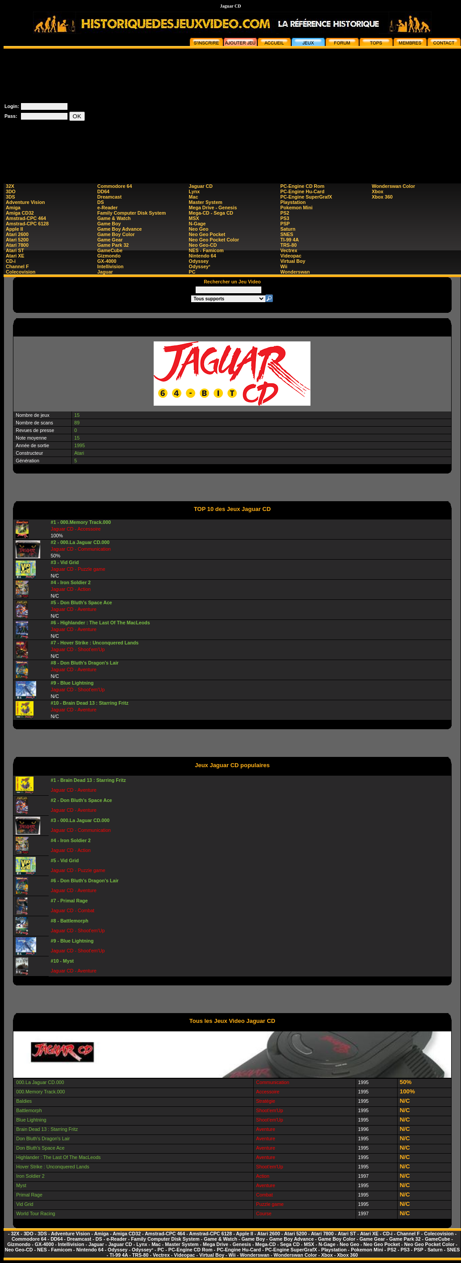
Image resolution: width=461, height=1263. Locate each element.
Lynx (194, 191)
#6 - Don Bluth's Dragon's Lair (85, 880)
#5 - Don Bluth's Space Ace (81, 602)
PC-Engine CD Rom (302, 186)
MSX (194, 218)
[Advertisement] (300, 111)
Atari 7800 (17, 245)
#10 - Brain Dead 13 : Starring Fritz (90, 703)
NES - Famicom (206, 250)
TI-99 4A (289, 239)
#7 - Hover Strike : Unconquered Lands (95, 642)
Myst (21, 1185)
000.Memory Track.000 (40, 1091)
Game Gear (110, 239)
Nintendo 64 (202, 255)
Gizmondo (109, 255)
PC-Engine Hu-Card (302, 191)
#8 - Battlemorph (69, 920)
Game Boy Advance (119, 229)
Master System (205, 202)
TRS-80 (288, 245)
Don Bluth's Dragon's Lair (43, 1138)
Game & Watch (114, 218)
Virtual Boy (292, 261)
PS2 (284, 213)
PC (192, 271)
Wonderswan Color (393, 186)
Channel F (17, 266)
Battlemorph (29, 1110)
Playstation (293, 202)
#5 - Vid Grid (65, 860)
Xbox (377, 191)
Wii (283, 266)
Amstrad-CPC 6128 (27, 223)
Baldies (24, 1101)
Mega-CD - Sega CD (211, 213)
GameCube (109, 250)
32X (10, 186)
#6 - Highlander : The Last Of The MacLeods (100, 622)
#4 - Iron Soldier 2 (71, 582)
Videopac (290, 255)
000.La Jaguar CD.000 (40, 1082)
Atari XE (15, 255)
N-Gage (197, 223)
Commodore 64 (114, 186)
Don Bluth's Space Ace (40, 1148)
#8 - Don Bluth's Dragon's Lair (85, 662)
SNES (286, 234)
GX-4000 (107, 261)
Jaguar (105, 271)
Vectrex (288, 250)
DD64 (103, 191)
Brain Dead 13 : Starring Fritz (47, 1129)
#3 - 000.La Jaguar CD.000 (80, 820)
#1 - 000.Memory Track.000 (81, 522)
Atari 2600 (17, 234)
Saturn (287, 229)
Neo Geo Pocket (207, 234)
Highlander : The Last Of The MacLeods (58, 1157)
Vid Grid (24, 1204)
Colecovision (20, 271)
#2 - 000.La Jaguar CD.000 (80, 542)
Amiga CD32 (20, 213)
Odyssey (199, 261)
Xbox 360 (382, 196)
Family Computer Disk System (131, 213)
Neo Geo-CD (203, 245)
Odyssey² (199, 266)
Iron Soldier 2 (30, 1176)
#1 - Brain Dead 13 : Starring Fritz (88, 780)
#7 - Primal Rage (69, 900)
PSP (284, 223)
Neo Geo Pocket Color (214, 239)
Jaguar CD (201, 186)
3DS (10, 196)
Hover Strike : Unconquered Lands (52, 1166)
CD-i (11, 261)
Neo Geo (199, 229)
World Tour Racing (35, 1213)
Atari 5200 (17, 239)
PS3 (284, 218)
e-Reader (107, 207)
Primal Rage (29, 1194)
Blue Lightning (31, 1119)
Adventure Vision (25, 202)
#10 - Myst (62, 961)
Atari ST (15, 250)
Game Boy (109, 223)
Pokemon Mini (296, 207)
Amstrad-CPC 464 (26, 218)
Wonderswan (295, 271)
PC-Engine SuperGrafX (306, 196)
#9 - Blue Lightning (72, 683)
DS (100, 202)
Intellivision (110, 266)
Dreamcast (109, 196)
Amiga (13, 207)
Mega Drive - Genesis (213, 207)
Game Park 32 (113, 245)
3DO (11, 191)
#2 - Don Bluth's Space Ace (81, 800)
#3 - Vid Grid (65, 562)
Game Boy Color (116, 234)
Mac (193, 196)
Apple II (14, 229)
